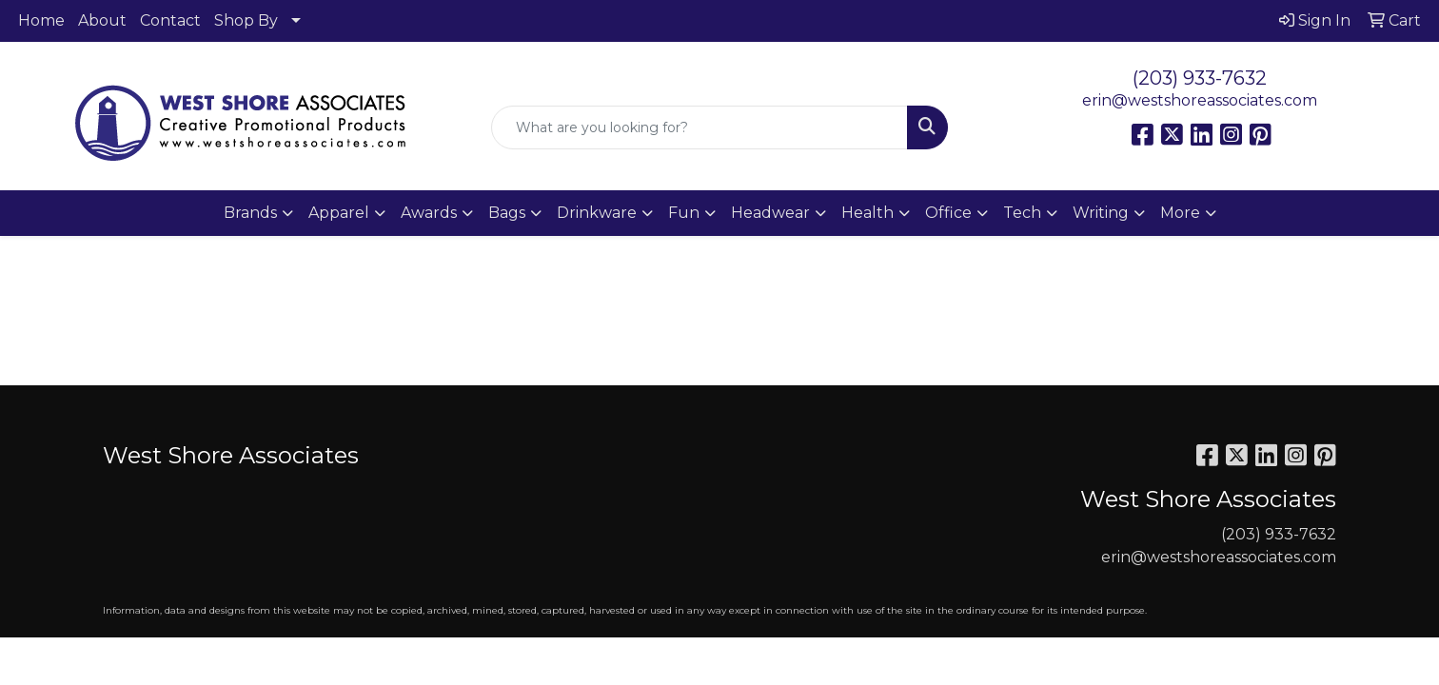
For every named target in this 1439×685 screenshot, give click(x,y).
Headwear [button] (770, 213)
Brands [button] (250, 213)
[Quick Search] (699, 127)
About (102, 20)
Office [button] (948, 213)
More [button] (1180, 213)
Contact (170, 20)
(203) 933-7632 (1200, 78)
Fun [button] (684, 213)
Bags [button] (506, 213)
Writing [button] (1101, 213)
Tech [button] (1022, 213)
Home (41, 20)
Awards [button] (429, 213)
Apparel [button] (338, 213)
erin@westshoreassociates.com (1199, 100)
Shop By (246, 20)
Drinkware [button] (597, 213)
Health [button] (867, 213)
